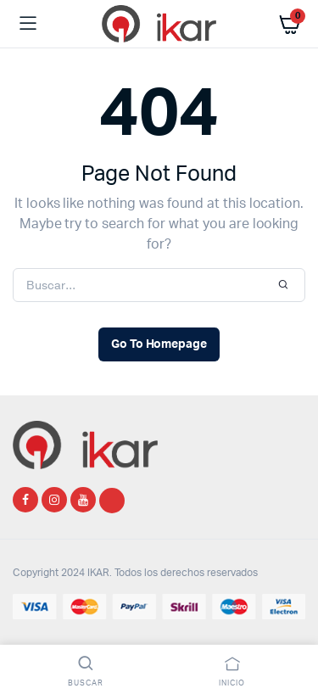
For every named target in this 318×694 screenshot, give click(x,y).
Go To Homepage (159, 344)
